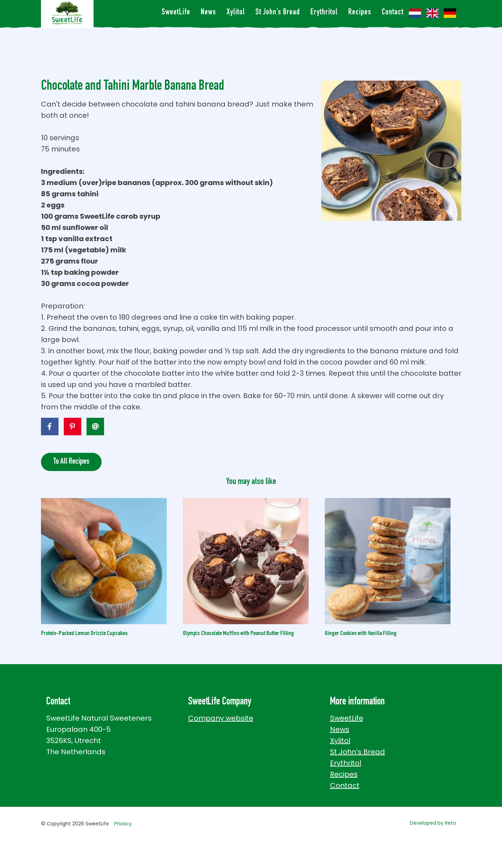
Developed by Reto (433, 822)
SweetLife (175, 13)
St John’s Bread (277, 13)
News (208, 13)
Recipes (359, 13)
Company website (220, 718)
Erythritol (324, 13)
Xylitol (236, 13)
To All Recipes (71, 462)
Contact (393, 13)
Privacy (123, 823)
